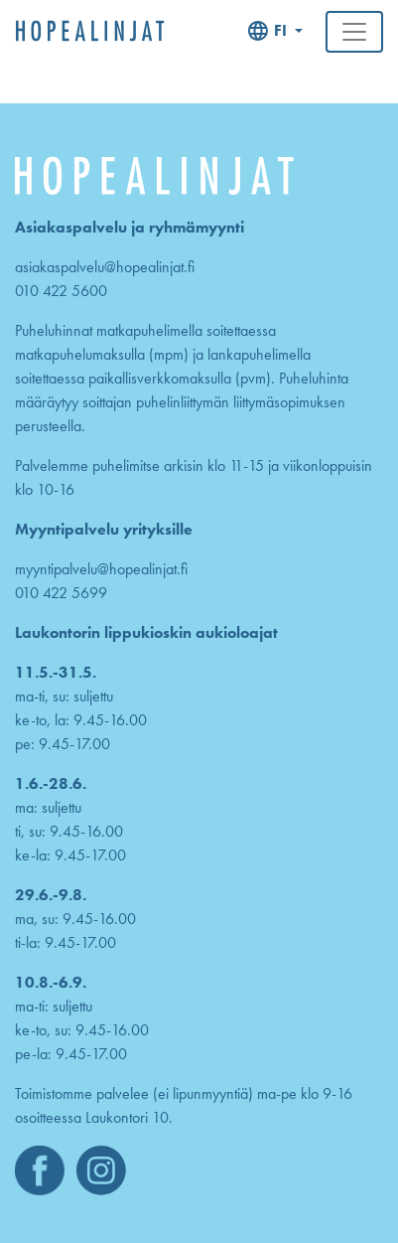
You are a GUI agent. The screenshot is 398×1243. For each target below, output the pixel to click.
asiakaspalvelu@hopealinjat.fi (105, 266)
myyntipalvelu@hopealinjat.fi (101, 568)
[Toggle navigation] (354, 32)
